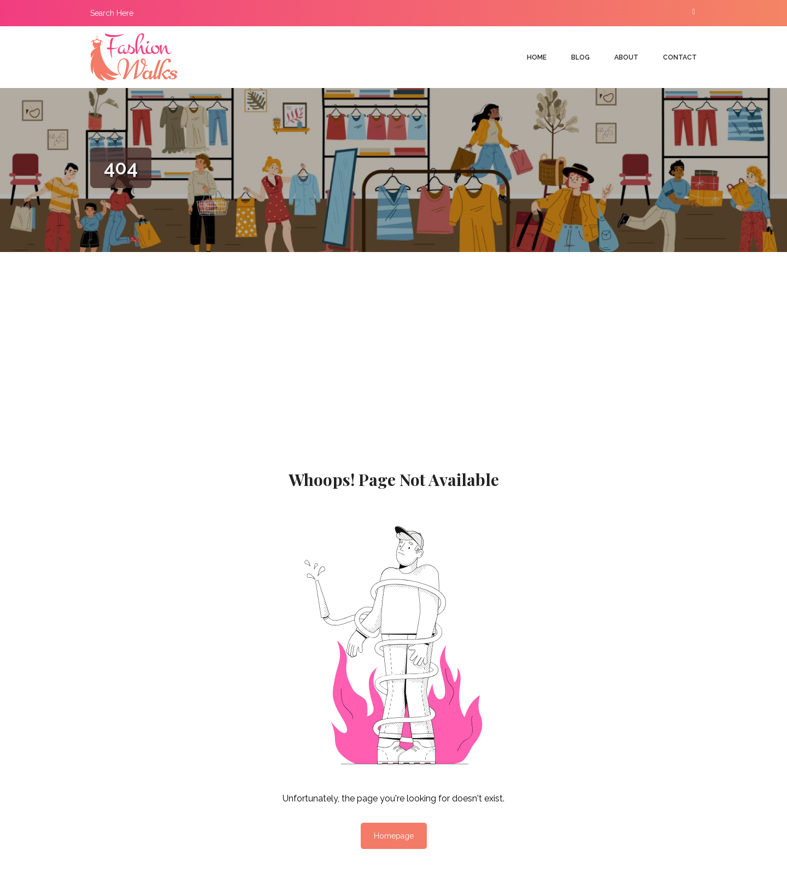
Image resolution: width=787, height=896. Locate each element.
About (626, 57)
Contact (680, 57)
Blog (580, 57)
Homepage (394, 835)
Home (537, 57)
